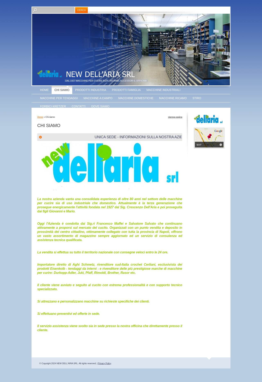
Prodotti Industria (90, 90)
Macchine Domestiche (136, 98)
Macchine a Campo (98, 98)
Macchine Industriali (164, 90)
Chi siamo (61, 90)
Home (44, 90)
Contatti (79, 106)
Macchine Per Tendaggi (59, 98)
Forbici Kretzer (53, 106)
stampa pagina (175, 117)
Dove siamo (100, 106)
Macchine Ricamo (173, 98)
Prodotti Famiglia (126, 90)
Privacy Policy (104, 363)
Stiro (196, 98)
